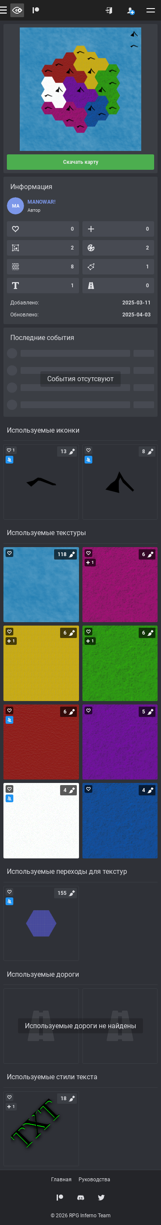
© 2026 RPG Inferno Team (81, 1215)
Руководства (94, 1179)
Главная (61, 1179)
